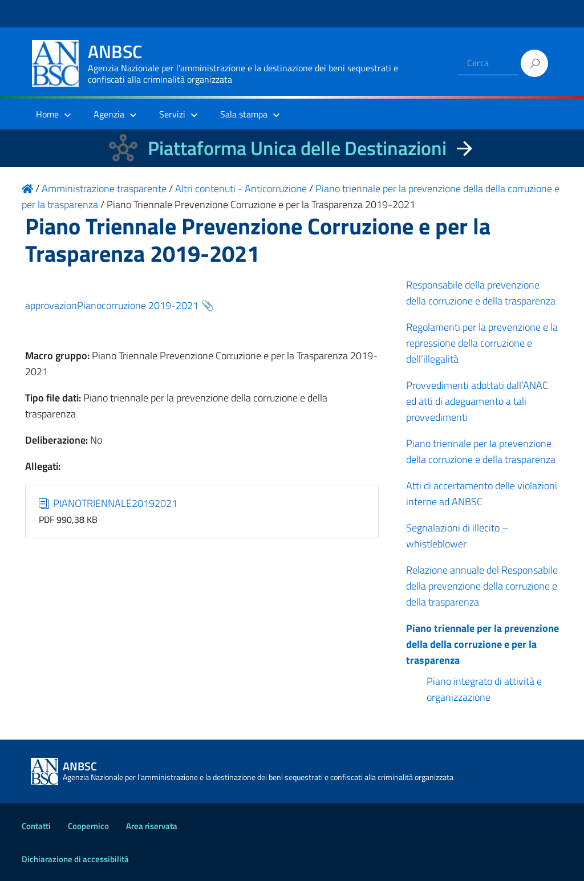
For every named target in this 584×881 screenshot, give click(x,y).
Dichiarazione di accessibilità (75, 859)
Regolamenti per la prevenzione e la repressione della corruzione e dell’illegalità (482, 343)
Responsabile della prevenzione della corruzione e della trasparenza (480, 292)
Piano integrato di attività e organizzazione (484, 689)
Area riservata (151, 826)
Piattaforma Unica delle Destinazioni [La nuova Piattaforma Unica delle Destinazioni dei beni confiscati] (297, 148)
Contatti (36, 826)
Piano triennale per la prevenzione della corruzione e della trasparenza (480, 451)
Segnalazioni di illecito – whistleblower (457, 535)
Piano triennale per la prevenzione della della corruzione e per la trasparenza (482, 644)
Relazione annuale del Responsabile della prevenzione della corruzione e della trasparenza (482, 586)
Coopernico (88, 826)
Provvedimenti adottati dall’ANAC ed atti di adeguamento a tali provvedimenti (477, 401)
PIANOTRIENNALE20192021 (108, 503)
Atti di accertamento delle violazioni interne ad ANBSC (481, 493)
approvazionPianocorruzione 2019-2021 (111, 305)
